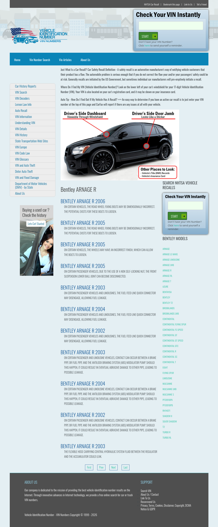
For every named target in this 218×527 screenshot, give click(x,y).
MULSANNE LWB (170, 389)
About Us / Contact (150, 494)
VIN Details (21, 128)
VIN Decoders (22, 98)
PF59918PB (168, 405)
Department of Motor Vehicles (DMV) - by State (31, 185)
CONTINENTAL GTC (170, 346)
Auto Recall (21, 110)
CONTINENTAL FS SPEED (173, 329)
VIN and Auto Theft (25, 165)
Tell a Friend (202, 4)
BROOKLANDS (169, 308)
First (89, 467)
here (147, 45)
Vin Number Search (39, 60)
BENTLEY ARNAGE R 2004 (83, 308)
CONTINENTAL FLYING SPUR (174, 324)
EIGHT (165, 367)
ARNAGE (166, 249)
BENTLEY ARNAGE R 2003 (83, 287)
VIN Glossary (22, 159)
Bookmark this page (171, 4)
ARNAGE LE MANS (170, 254)
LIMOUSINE (167, 378)
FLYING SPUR (168, 373)
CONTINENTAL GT (170, 335)
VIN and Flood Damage (27, 177)
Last (126, 467)
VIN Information (23, 116)
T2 (164, 427)
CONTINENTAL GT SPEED (173, 340)
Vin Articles (65, 60)
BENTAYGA (167, 292)
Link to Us (188, 4)
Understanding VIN (25, 122)
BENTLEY (166, 297)
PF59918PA (168, 400)
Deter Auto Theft (24, 171)
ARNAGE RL (167, 276)
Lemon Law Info (23, 104)
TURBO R (166, 432)
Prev (101, 467)
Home (18, 60)
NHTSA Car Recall (151, 4)
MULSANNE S (168, 394)
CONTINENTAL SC (170, 356)
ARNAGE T (167, 281)
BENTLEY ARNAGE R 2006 (83, 201)
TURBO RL (167, 437)
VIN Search (21, 92)
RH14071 (166, 410)
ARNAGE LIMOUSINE (171, 259)
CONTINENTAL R (169, 351)
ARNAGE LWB (168, 265)
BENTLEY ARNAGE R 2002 (83, 330)
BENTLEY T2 (168, 302)
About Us (85, 60)
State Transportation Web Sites (31, 141)
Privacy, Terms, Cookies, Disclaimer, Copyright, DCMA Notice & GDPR (166, 507)
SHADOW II (167, 416)
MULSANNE (167, 383)
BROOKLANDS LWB (171, 313)
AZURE (165, 286)
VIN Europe (21, 147)
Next (113, 467)
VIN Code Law (22, 153)
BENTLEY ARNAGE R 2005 (83, 222)
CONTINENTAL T (169, 362)
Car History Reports (25, 86)
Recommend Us (148, 502)
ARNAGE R (167, 270)
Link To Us (145, 498)
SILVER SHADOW (170, 421)
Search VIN (146, 491)
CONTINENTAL (168, 319)
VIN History (21, 135)
